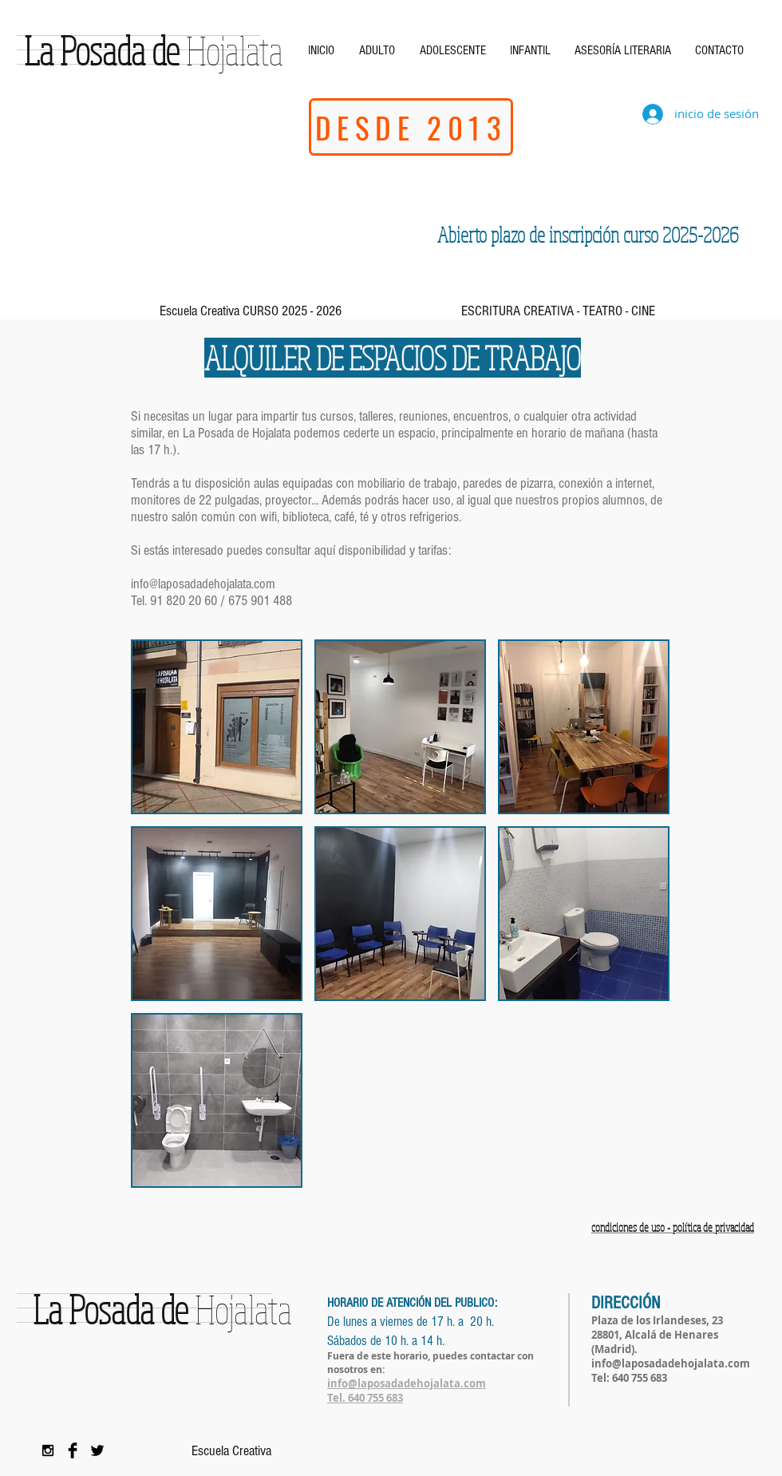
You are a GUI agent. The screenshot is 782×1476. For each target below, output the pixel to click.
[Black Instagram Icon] (48, 1450)
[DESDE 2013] (411, 127)
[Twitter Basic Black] (97, 1450)
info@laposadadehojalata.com (203, 584)
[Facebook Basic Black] (73, 1450)
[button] (216, 726)
